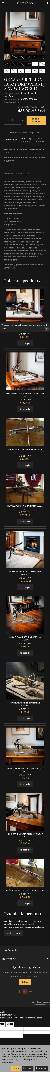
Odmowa (27, 1068)
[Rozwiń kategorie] (3, 3)
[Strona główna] (25, 3)
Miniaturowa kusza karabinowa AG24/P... (25, 704)
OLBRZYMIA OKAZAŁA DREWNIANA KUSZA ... (25, 572)
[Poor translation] (9, 1024)
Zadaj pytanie (14, 933)
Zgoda (16, 1068)
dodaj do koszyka (36, 120)
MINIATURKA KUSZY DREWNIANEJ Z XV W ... (25, 769)
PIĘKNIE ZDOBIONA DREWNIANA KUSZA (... (25, 507)
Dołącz (25, 982)
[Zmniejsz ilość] (18, 120)
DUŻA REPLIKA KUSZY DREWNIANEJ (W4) (25, 890)
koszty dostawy (43, 1002)
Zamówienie (25, 950)
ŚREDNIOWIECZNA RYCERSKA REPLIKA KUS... (25, 451)
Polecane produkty (22, 281)
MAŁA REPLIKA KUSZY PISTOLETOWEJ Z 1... (25, 835)
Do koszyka (25, 343)
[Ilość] (12, 120)
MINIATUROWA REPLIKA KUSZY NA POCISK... (25, 638)
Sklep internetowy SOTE (41, 1005)
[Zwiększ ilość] (7, 120)
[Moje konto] (47, 3)
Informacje (25, 959)
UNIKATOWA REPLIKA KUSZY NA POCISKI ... (25, 394)
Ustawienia (41, 1068)
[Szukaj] (8, 3)
